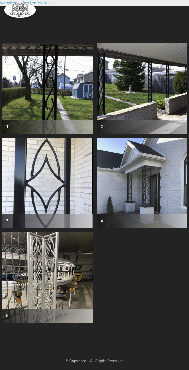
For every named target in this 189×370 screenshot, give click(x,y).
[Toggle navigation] (181, 8)
